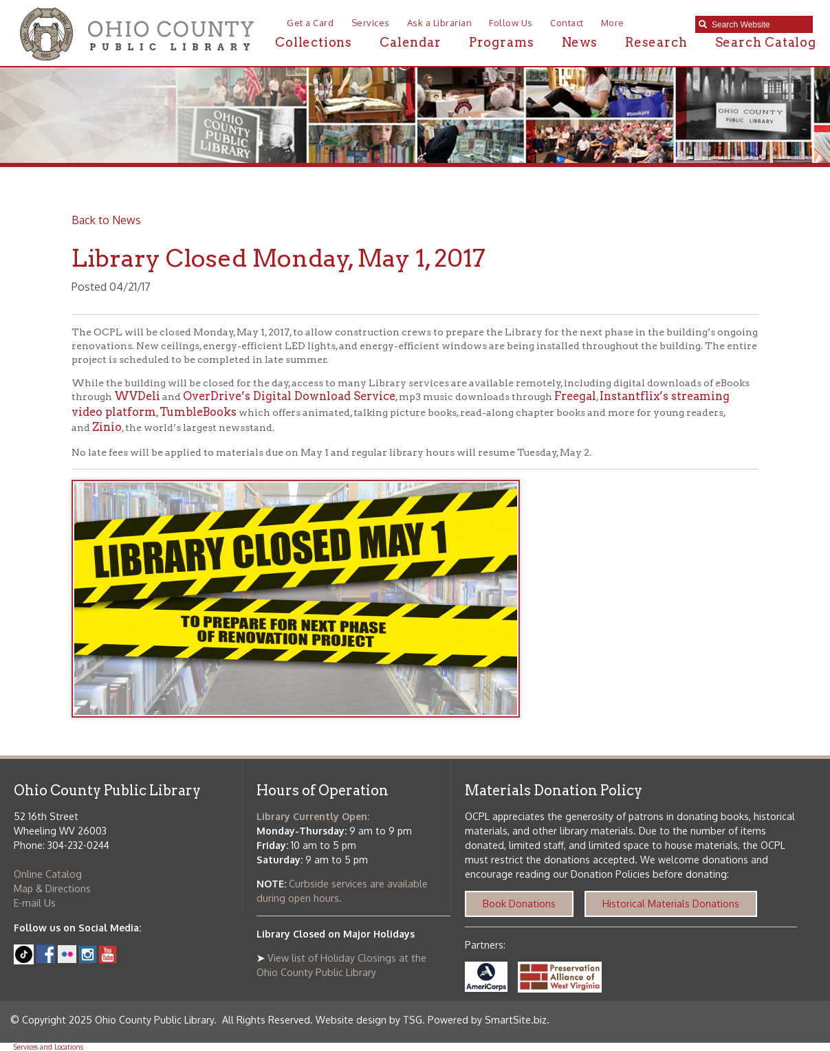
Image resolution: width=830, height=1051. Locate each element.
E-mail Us (35, 903)
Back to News (106, 219)
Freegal (575, 396)
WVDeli (137, 396)
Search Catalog (765, 42)
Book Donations (519, 903)
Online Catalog (48, 874)
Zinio (107, 427)
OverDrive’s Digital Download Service (289, 396)
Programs (501, 42)
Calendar (410, 42)
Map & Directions (52, 888)
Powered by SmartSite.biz (487, 1020)
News (580, 42)
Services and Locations (48, 1047)
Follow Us (511, 22)
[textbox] (758, 24)
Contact (567, 22)
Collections (313, 42)
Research (656, 42)
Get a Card (310, 22)
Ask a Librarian (439, 22)
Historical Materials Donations (670, 903)
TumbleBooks (198, 412)
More (612, 22)
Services (370, 22)
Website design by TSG (369, 1020)
